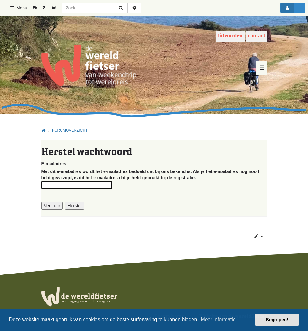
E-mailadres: (54, 163)
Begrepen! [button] (277, 319)
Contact (256, 36)
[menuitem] (37, 8)
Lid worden (230, 36)
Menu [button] (18, 7)
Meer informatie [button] (218, 319)
